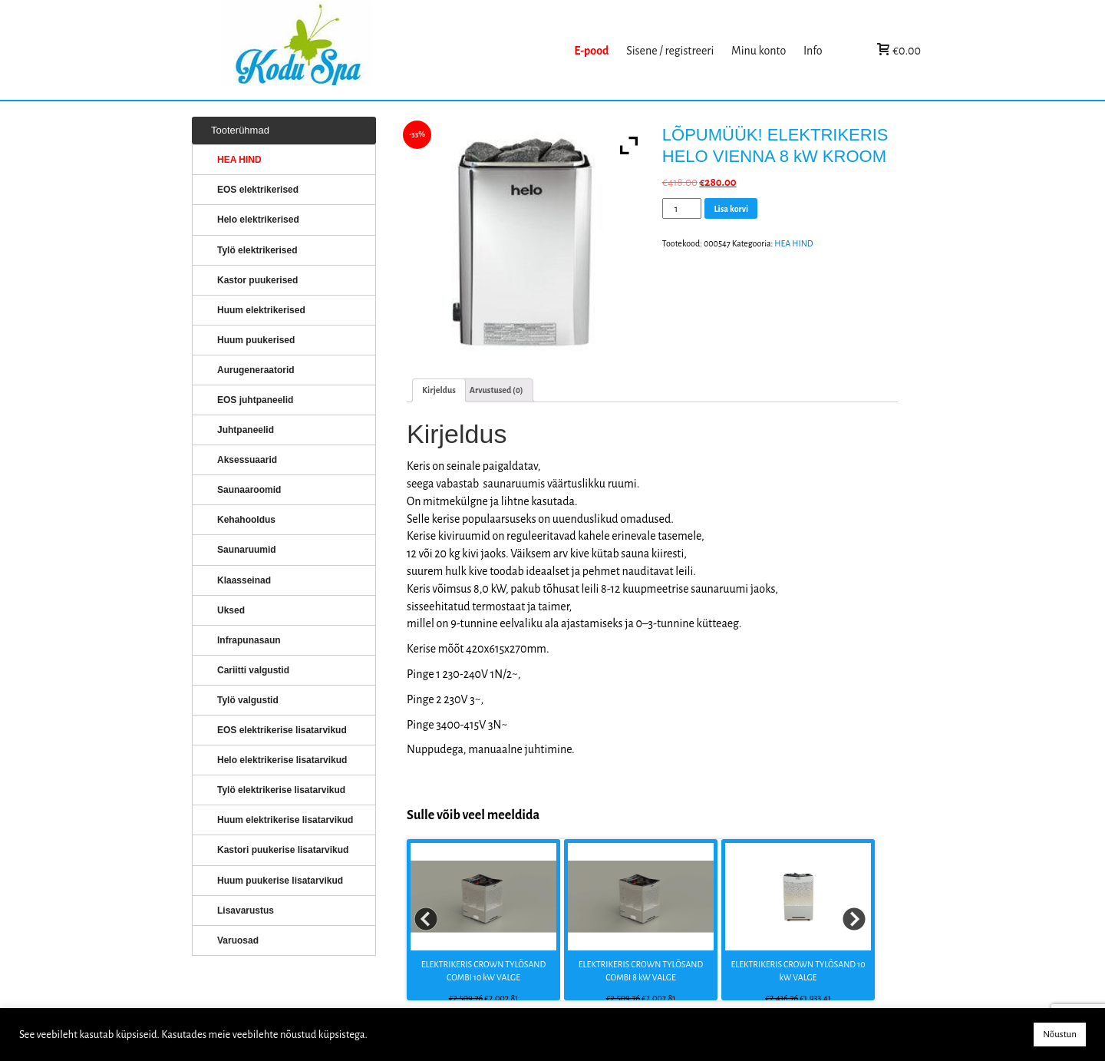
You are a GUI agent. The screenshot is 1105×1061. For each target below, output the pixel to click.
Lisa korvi (731, 208)
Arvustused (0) (496, 390)
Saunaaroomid (249, 489)
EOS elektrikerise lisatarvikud (282, 730)
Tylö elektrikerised (257, 250)
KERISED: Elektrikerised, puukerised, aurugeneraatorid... (393, 50)
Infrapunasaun (249, 640)
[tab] (439, 390)
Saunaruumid (246, 549)
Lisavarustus (245, 910)
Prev (426, 919)
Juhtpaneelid (245, 430)
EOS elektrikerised (258, 189)
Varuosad (238, 940)
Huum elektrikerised (261, 310)
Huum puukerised (256, 340)
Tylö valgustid (248, 700)
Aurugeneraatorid (256, 370)
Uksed (231, 610)
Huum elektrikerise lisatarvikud (285, 820)
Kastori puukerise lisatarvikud (282, 850)
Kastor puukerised (257, 280)
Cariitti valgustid (253, 670)
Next (855, 919)
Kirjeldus (439, 390)
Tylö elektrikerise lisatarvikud (281, 790)
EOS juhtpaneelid (255, 400)
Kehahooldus (246, 519)
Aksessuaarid (247, 459)
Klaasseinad (244, 580)
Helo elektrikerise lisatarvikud (282, 760)
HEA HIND (793, 243)
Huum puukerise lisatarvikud (280, 880)
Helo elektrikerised (258, 219)
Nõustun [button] (1060, 1035)
